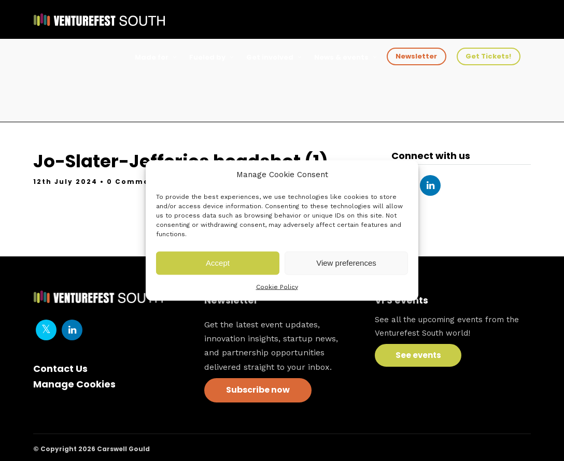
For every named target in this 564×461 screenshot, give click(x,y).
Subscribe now (258, 390)
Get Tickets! (488, 56)
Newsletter (416, 56)
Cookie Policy (277, 286)
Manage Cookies (74, 384)
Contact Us (60, 368)
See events (418, 355)
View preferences (346, 262)
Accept (218, 262)
